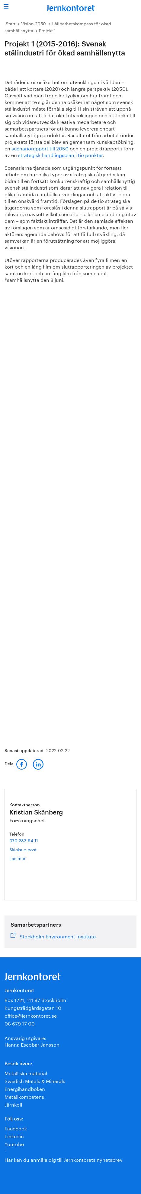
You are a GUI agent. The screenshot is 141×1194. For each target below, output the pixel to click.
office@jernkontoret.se (31, 1015)
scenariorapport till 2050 (40, 148)
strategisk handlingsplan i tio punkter (60, 154)
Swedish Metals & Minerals (35, 1080)
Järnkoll (13, 1104)
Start (10, 23)
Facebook (16, 1128)
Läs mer (27, 858)
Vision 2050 (33, 23)
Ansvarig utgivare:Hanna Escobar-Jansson (32, 1041)
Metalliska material (26, 1072)
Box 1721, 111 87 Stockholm (35, 999)
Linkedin (14, 1135)
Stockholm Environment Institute (58, 935)
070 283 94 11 (23, 840)
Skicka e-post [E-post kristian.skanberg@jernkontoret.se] (23, 849)
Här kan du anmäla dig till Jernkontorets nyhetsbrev (64, 1159)
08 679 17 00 (20, 1023)
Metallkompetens (24, 1096)
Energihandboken (25, 1088)
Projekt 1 (47, 30)
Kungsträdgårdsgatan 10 (33, 1007)
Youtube (14, 1143)
